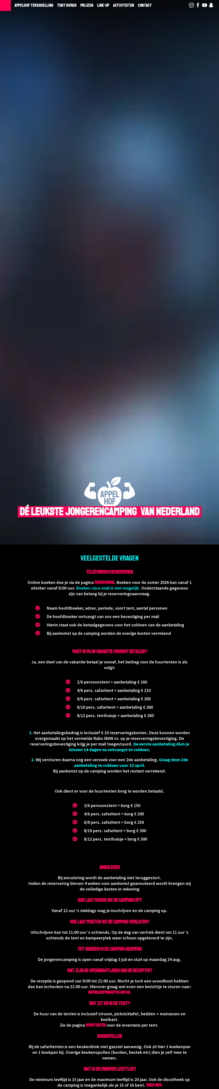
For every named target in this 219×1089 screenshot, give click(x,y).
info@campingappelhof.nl (109, 992)
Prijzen (86, 5)
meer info (154, 1085)
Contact (145, 5)
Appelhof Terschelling (34, 5)
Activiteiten (123, 5)
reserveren (104, 582)
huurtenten (96, 1025)
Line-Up (103, 5)
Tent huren (67, 5)
